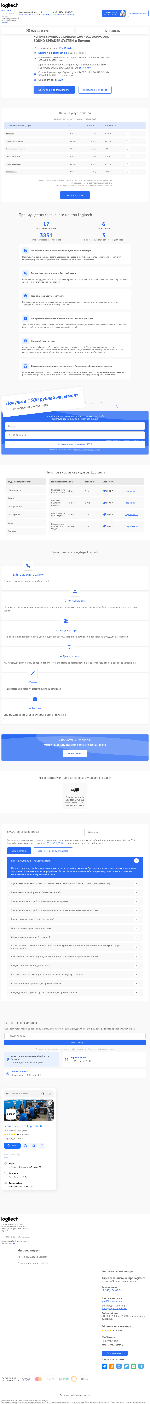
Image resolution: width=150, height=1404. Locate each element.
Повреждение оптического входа (57, 526)
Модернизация (11, 172)
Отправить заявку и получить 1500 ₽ (75, 444)
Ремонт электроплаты (14, 141)
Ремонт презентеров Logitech (33, 1262)
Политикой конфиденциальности (101, 1049)
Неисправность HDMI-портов (58, 514)
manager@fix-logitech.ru (114, 1308)
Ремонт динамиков (13, 164)
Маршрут (12, 1145)
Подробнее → (131, 491)
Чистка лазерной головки (15, 149)
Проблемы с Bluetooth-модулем (57, 502)
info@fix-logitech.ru (112, 1301)
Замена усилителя (13, 156)
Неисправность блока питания (58, 490)
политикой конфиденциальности (87, 450)
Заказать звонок (75, 753)
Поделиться (104, 1366)
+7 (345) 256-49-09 (64, 12)
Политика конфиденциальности (75, 1395)
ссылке (14, 1243)
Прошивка (10, 133)
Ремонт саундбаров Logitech (32, 1256)
